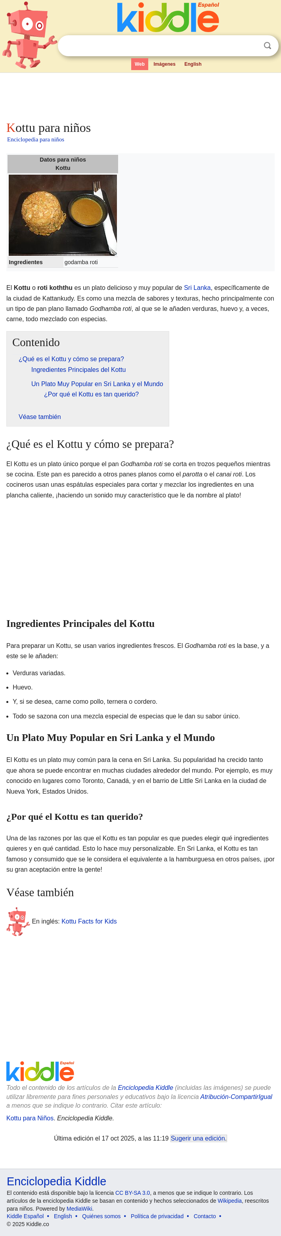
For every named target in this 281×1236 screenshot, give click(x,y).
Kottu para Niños (30, 1118)
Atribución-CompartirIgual (236, 1096)
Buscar (267, 46)
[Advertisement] (140, 95)
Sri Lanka (197, 287)
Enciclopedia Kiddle (145, 1087)
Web (140, 64)
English (192, 64)
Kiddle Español (25, 1216)
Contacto (205, 1216)
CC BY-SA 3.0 (132, 1193)
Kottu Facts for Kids (89, 921)
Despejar (251, 46)
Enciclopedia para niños (35, 139)
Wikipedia (230, 1201)
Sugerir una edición (198, 1138)
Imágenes (164, 64)
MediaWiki (79, 1209)
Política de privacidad (157, 1216)
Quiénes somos (101, 1216)
